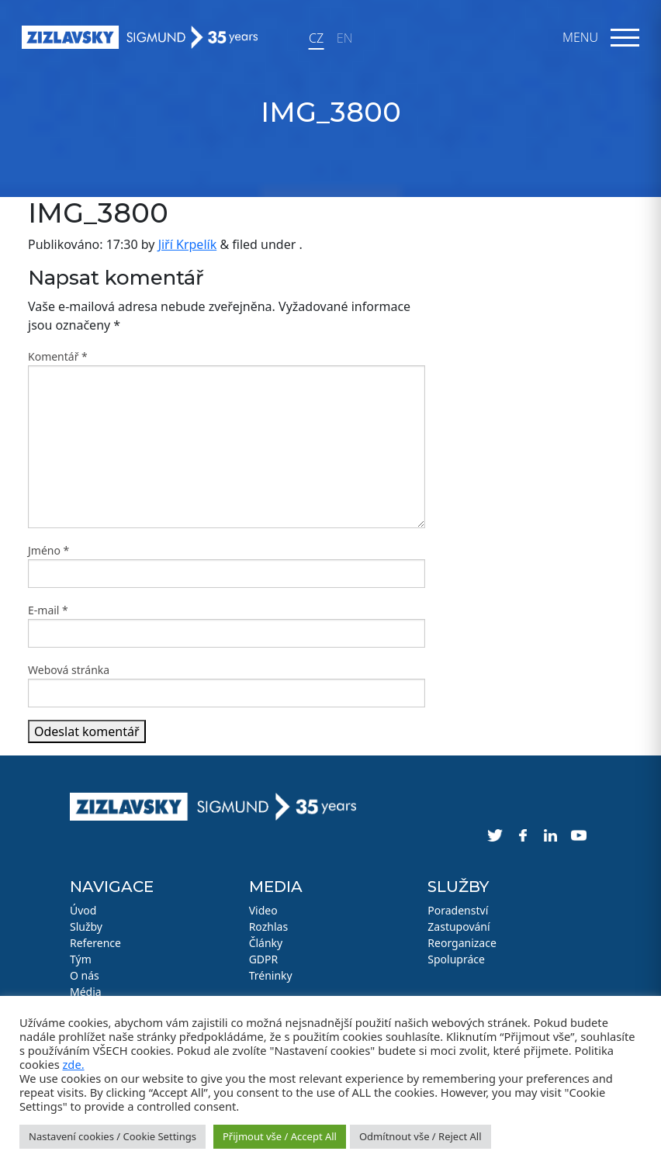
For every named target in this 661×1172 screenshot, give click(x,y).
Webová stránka (68, 669)
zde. (73, 1064)
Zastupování (458, 926)
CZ (316, 38)
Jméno (48, 550)
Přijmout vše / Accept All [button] (280, 1136)
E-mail (48, 610)
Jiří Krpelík (187, 244)
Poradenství (457, 910)
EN (344, 38)
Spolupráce (456, 959)
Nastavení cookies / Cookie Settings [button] (112, 1136)
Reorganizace (462, 942)
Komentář (58, 356)
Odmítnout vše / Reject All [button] (420, 1136)
